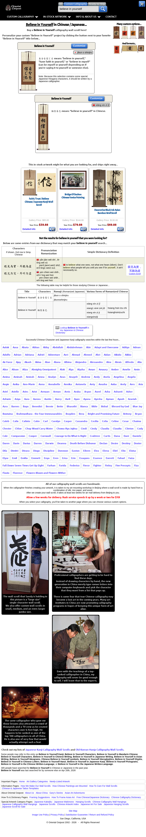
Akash (27, 362)
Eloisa (132, 450)
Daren (6, 443)
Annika (68, 384)
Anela (106, 376)
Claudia (105, 428)
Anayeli (73, 376)
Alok (62, 369)
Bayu (25, 406)
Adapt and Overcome (106, 347)
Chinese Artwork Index (68, 804)
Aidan (107, 354)
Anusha (103, 384)
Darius (26, 443)
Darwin (49, 443)
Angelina (119, 376)
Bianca (84, 406)
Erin (73, 458)
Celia (105, 421)
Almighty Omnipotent (44, 369)
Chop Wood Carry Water (39, 428)
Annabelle (54, 384)
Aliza (25, 369)
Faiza (131, 458)
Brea (81, 413)
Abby (46, 347)
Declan (103, 443)
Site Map (73, 811)
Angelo (132, 376)
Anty (92, 384)
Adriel (41, 354)
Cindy (93, 428)
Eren (55, 458)
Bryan (138, 413)
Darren (38, 443)
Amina (6, 376)
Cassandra (81, 421)
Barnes (15, 406)
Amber (115, 369)
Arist (34, 391)
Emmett (35, 458)
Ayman (110, 398)
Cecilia (94, 421)
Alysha (81, 369)
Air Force (7, 362)
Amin (137, 369)
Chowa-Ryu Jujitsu (67, 428)
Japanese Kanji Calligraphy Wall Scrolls (47, 749)
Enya (47, 458)
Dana (117, 435)
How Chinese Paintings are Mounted (69, 786)
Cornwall (46, 435)
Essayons (84, 458)
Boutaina (8, 413)
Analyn (52, 376)
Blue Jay (137, 406)
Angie (6, 384)
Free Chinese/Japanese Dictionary (93, 797)
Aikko (128, 354)
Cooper (33, 435)
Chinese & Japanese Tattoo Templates (20, 788)
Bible (94, 406)
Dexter (138, 443)
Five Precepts (123, 465)
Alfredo (129, 362)
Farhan (51, 465)
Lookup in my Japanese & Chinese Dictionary (72, 330)
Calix (15, 421)
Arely (123, 384)
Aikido (117, 354)
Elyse (5, 458)
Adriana (29, 354)
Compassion (18, 435)
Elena (106, 450)
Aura (26, 398)
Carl (45, 421)
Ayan (77, 398)
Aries (25, 391)
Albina (68, 362)
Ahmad (76, 354)
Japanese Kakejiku (43, 802)
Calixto (26, 421)
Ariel (5, 391)
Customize (79, 45)
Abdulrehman (74, 347)
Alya (71, 369)
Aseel (98, 391)
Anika (16, 384)
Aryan (87, 391)
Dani (126, 435)
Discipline (48, 450)
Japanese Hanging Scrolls (116, 804)
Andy (97, 376)
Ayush (121, 398)
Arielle (15, 391)
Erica (65, 458)
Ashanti (118, 391)
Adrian (17, 354)
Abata (25, 347)
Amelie (126, 369)
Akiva (38, 362)
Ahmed (88, 354)
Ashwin (7, 398)
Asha (107, 391)
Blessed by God (120, 406)
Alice (5, 369)
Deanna (61, 443)
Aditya (125, 347)
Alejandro (80, 362)
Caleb (6, 421)
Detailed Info (29, 229)
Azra (5, 406)
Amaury (103, 369)
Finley (108, 465)
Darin (16, 443)
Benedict (37, 406)
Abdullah (58, 347)
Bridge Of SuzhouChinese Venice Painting (73, 196)
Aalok (6, 347)
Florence (18, 472)
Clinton (129, 428)
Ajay (18, 362)
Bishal (104, 406)
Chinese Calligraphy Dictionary (126, 797)
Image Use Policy (40, 814)
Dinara (26, 450)
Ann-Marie (29, 384)
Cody (140, 428)
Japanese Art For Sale (91, 804)
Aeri (66, 354)
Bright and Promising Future (104, 413)
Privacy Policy (57, 814)
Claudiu (117, 428)
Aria (140, 384)
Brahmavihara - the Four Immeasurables (39, 413)
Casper (68, 421)
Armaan (45, 391)
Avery (58, 398)
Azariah (132, 398)
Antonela (81, 384)
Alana (57, 362)
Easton (76, 450)
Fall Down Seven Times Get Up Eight (23, 465)
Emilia (24, 458)
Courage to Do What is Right (70, 435)
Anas (62, 376)
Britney (127, 413)
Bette (60, 406)
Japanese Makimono (64, 802)
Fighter (97, 465)
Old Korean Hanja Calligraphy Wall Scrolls (100, 749)
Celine (115, 421)
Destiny (126, 443)
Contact (111, 16)
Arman (57, 391)
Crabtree (95, 435)
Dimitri (14, 450)
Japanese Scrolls (47, 804)
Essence (97, 458)
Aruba (77, 391)
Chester (7, 428)
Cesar (125, 421)
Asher (129, 391)
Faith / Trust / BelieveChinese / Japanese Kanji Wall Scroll (39, 201)
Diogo (36, 450)
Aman (91, 369)
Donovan (63, 450)
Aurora (37, 398)
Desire (114, 443)
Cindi (84, 428)
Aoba (114, 384)
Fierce (86, 465)
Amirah (30, 376)
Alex (108, 362)
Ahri (98, 354)
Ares (132, 384)
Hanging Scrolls (83, 802)
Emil (14, 458)
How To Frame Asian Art (63, 797)
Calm (37, 421)
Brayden (70, 413)
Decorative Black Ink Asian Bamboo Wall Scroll (107, 211)
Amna (41, 376)
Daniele (137, 435)
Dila (5, 450)
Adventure (54, 354)
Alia (139, 362)
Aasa (15, 347)
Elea (96, 450)
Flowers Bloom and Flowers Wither (46, 472)
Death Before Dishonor (83, 443)
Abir (88, 347)
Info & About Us (88, 16)
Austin (47, 398)
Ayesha (98, 398)
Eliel (115, 450)
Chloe (18, 428)
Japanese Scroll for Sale (13, 806)
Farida (62, 465)
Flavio (6, 472)
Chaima (136, 421)
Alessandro (96, 362)
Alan (47, 362)
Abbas (35, 347)
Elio (123, 450)
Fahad (121, 458)
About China (42, 793)
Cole (5, 435)
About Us (29, 793)
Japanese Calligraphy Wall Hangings (19, 804)
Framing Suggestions (39, 797)
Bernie (49, 406)
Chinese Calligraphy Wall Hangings (109, 802)
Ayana (86, 398)
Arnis (67, 391)
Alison (15, 369)
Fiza (136, 465)
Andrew (85, 376)
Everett (110, 458)
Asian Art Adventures (75, 793)
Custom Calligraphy (22, 16)
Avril (67, 398)
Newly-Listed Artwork (60, 781)
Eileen (86, 450)
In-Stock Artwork (57, 16)
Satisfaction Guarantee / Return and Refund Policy (90, 814)
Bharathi (72, 406)
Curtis (107, 435)
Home (22, 781)
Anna (42, 384)
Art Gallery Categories (37, 781)
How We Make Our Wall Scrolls (35, 786)
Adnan (137, 347)
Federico (74, 465)
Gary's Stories (56, 793)
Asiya (17, 398)
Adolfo (6, 354)
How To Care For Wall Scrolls (103, 786)
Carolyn (56, 421)
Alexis (118, 362)
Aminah (18, 376)
